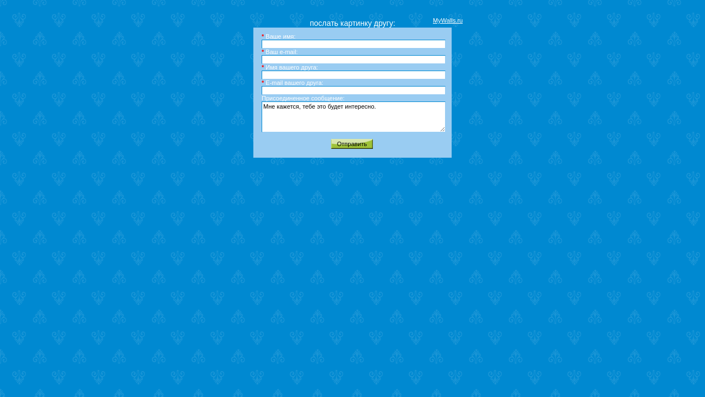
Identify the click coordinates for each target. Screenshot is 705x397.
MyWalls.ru (448, 20)
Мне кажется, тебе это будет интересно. (354, 116)
